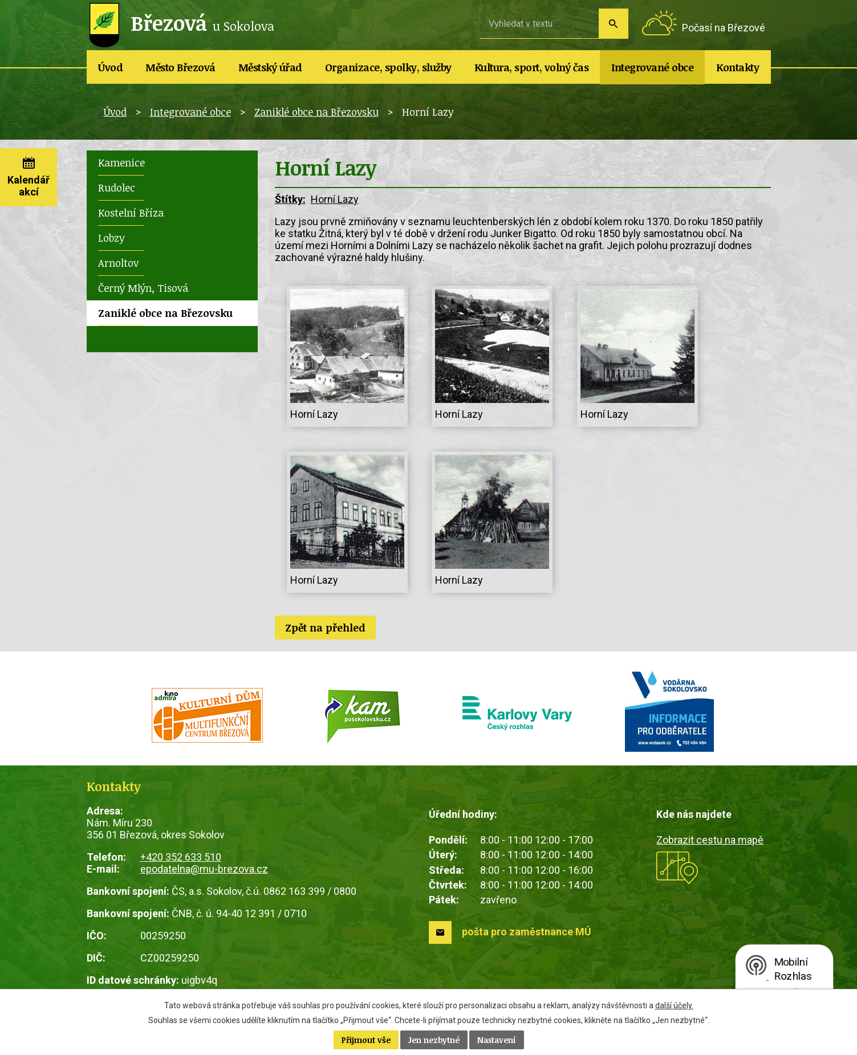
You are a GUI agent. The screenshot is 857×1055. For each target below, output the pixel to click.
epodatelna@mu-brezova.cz (204, 869)
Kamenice (121, 162)
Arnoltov (118, 263)
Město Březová (180, 67)
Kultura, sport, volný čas (531, 67)
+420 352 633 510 (180, 857)
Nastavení (496, 1039)
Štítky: (290, 199)
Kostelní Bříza (131, 212)
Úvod (110, 67)
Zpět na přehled (325, 627)
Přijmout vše (366, 1039)
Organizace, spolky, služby (388, 67)
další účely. (674, 1005)
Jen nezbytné (434, 1039)
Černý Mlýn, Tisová (143, 288)
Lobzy (111, 238)
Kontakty (737, 67)
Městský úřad (270, 67)
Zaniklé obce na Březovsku (316, 112)
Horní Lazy (335, 199)
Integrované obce (652, 67)
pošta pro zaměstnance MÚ (526, 932)
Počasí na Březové (723, 28)
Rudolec (116, 187)
